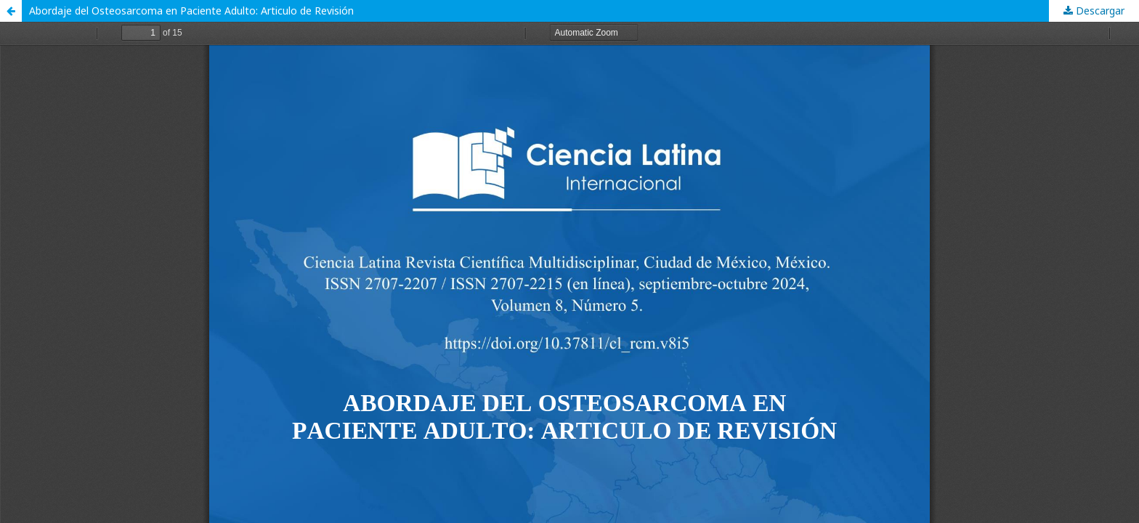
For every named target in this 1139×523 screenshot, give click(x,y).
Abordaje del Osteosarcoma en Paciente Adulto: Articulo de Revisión (191, 10)
